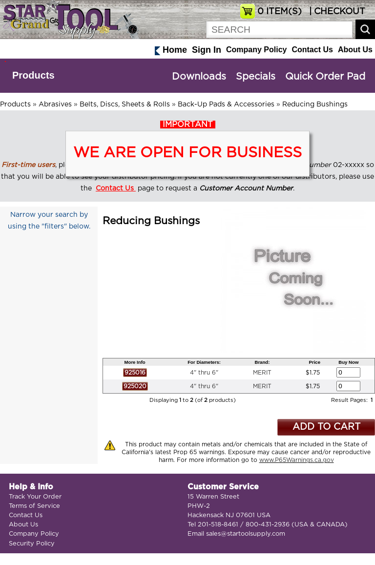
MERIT (262, 373)
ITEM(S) (279, 11)
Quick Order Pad (325, 77)
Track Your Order (35, 497)
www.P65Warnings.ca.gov (296, 460)
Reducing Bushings (315, 104)
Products (33, 75)
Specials (255, 77)
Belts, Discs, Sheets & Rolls (125, 104)
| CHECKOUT (336, 11)
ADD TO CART (326, 427)
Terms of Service (34, 506)
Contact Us (312, 49)
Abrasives (55, 104)
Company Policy (256, 49)
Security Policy (32, 544)
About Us (355, 49)
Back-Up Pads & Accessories (226, 104)
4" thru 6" (204, 373)
